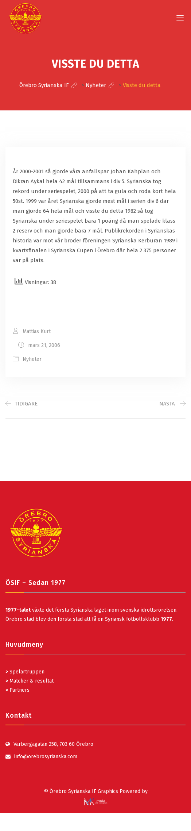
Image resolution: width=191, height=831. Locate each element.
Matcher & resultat (29, 681)
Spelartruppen (26, 672)
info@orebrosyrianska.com (45, 756)
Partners (17, 690)
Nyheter (32, 359)
